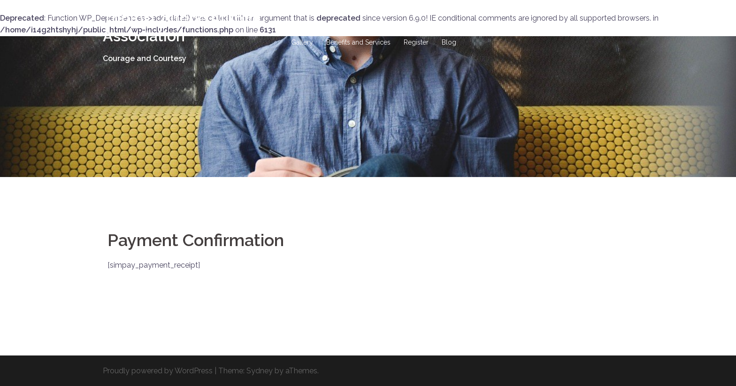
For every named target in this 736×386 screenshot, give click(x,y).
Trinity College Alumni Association (182, 27)
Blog (449, 42)
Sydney (259, 370)
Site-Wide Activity (486, 31)
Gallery (302, 42)
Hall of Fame (377, 31)
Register (416, 42)
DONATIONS (427, 31)
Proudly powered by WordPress (158, 370)
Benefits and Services (358, 42)
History (334, 31)
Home (300, 31)
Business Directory (554, 31)
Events (605, 31)
